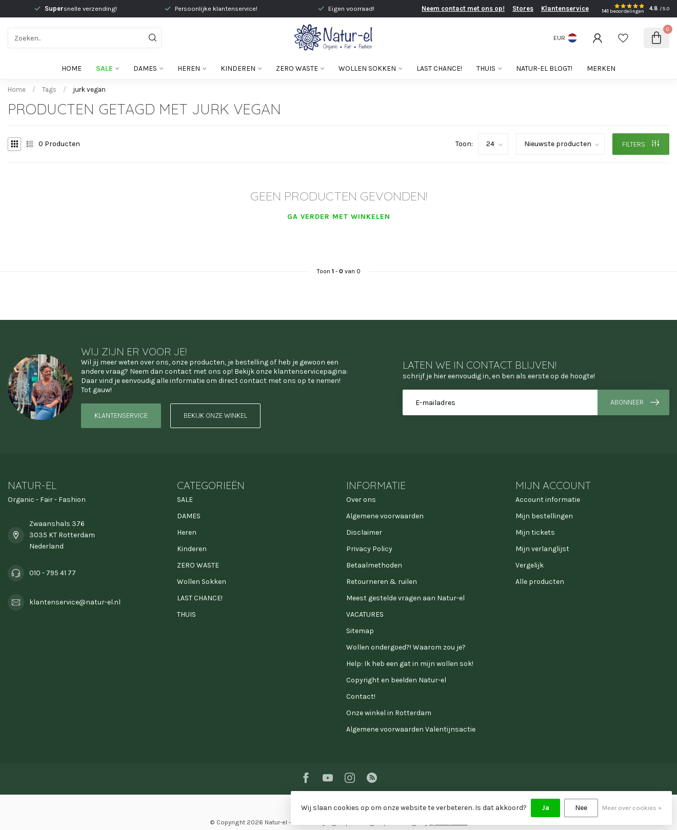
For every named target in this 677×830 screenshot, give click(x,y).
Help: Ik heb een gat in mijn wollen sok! (409, 663)
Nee (581, 807)
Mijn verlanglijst (542, 548)
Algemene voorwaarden (385, 516)
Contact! (360, 696)
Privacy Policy (369, 548)
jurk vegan (89, 89)
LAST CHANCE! (439, 68)
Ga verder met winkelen (338, 216)
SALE (104, 68)
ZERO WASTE (297, 68)
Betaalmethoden (374, 565)
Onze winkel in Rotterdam (388, 712)
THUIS (485, 68)
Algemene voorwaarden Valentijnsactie (410, 729)
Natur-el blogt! (544, 68)
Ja (545, 807)
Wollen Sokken (367, 68)
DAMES (145, 68)
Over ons (361, 499)
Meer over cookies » (632, 808)
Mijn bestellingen (544, 516)
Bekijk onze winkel (215, 415)
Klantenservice (565, 8)
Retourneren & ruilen (381, 581)
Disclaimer (364, 532)
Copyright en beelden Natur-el (396, 680)
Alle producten (539, 581)
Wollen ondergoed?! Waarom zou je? (406, 647)
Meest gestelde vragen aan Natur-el (405, 598)
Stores (522, 8)
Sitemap (360, 630)
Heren (188, 68)
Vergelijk (529, 565)
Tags (49, 89)
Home (72, 68)
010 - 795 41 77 (52, 573)
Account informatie (547, 499)
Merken (601, 68)
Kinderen (238, 68)
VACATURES (365, 614)
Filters (640, 144)
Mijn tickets (535, 532)
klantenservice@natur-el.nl (75, 602)
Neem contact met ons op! (463, 8)
